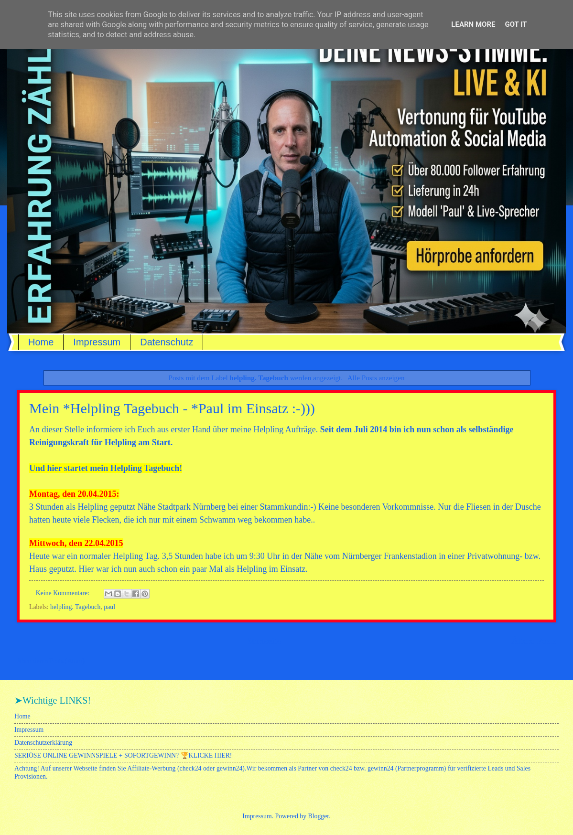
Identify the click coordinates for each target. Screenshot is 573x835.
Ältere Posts (533, 641)
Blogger (318, 816)
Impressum (96, 342)
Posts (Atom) (67, 660)
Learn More (473, 24)
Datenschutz (166, 342)
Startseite (264, 641)
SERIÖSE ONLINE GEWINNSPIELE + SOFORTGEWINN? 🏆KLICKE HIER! (123, 755)
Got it (516, 24)
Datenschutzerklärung (43, 742)
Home (41, 342)
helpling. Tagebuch (75, 606)
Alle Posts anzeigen (376, 378)
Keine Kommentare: (63, 593)
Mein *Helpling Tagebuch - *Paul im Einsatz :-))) (172, 408)
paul (109, 606)
